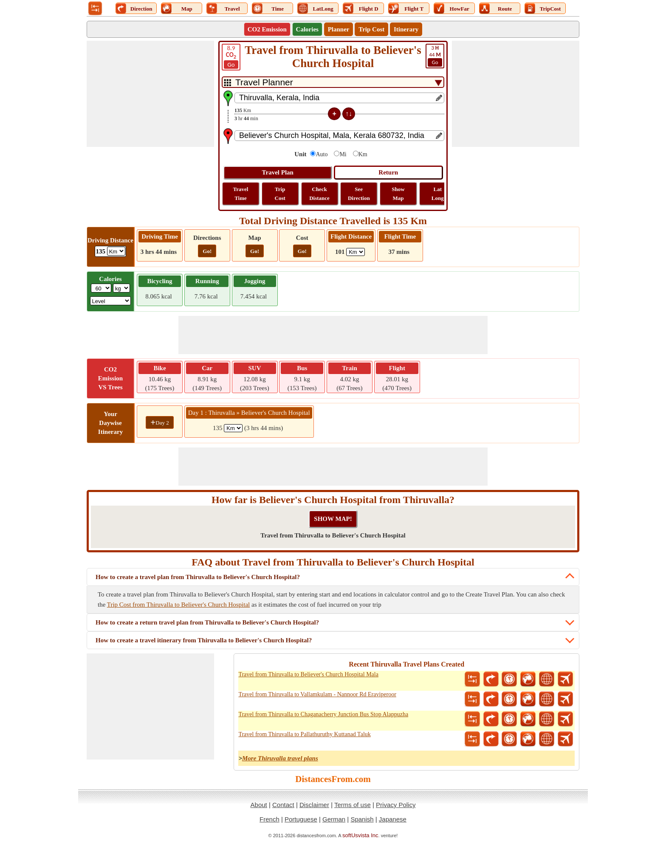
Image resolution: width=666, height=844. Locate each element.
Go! (207, 251)
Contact (283, 804)
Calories (307, 29)
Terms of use (352, 804)
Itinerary (406, 29)
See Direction (359, 193)
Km (362, 154)
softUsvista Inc (360, 835)
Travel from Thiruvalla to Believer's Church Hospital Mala (308, 674)
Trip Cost (371, 29)
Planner (339, 29)
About (259, 804)
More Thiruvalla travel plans (280, 758)
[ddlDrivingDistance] (116, 251)
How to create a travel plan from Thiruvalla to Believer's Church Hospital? (198, 577)
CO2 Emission (267, 29)
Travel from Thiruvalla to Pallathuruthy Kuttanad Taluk (304, 734)
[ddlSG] (110, 300)
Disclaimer (314, 804)
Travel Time (240, 193)
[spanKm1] (233, 428)
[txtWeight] (101, 288)
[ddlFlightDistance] (355, 252)
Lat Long (438, 193)
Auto (321, 154)
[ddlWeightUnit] (121, 288)
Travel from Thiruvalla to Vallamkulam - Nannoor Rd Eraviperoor (317, 694)
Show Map (398, 193)
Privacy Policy (395, 804)
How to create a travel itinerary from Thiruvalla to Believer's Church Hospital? (204, 640)
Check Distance (319, 193)
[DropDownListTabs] (333, 82)
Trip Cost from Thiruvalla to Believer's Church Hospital (178, 604)
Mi (342, 154)
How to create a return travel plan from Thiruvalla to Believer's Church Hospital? (207, 622)
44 (434, 56)
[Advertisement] (150, 94)
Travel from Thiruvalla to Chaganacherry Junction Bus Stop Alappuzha (323, 714)
